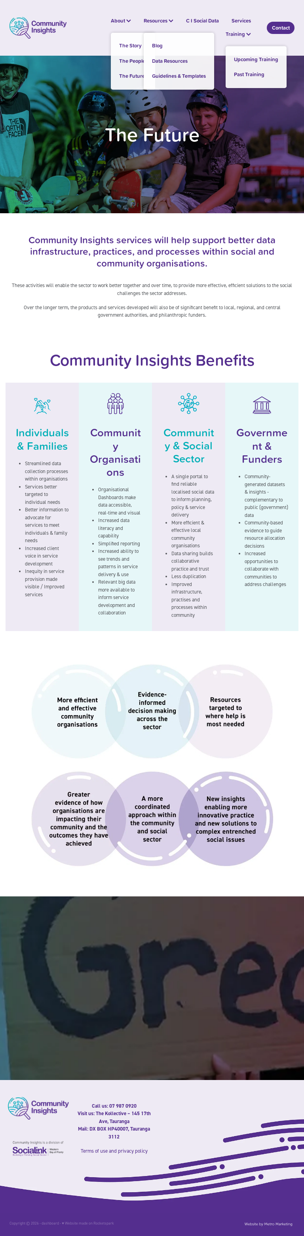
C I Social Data (202, 20)
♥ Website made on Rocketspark (88, 1223)
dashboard (50, 1223)
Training (238, 34)
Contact (281, 28)
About (121, 20)
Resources (158, 20)
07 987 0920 (123, 1106)
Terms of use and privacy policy (114, 1151)
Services (241, 20)
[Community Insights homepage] (38, 27)
